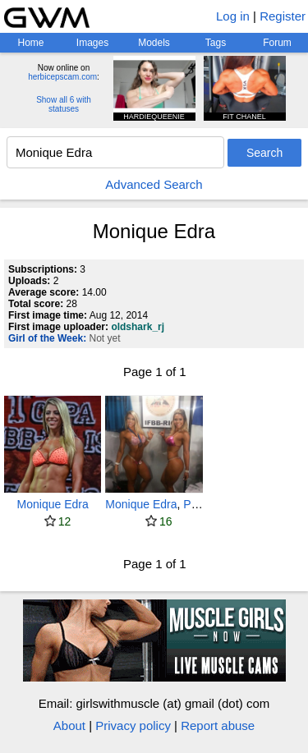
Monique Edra (53, 504)
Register (283, 16)
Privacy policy (133, 725)
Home (30, 42)
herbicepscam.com (62, 76)
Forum (277, 42)
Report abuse (218, 725)
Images (92, 42)
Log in (233, 16)
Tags (215, 42)
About (69, 725)
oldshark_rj (137, 327)
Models (154, 42)
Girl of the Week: (47, 338)
